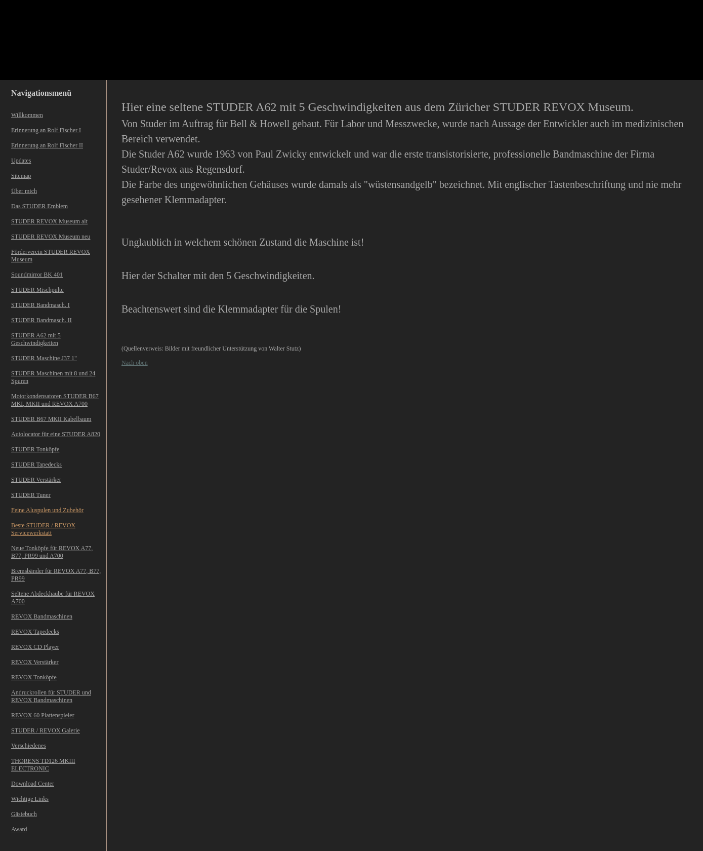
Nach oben (134, 362)
